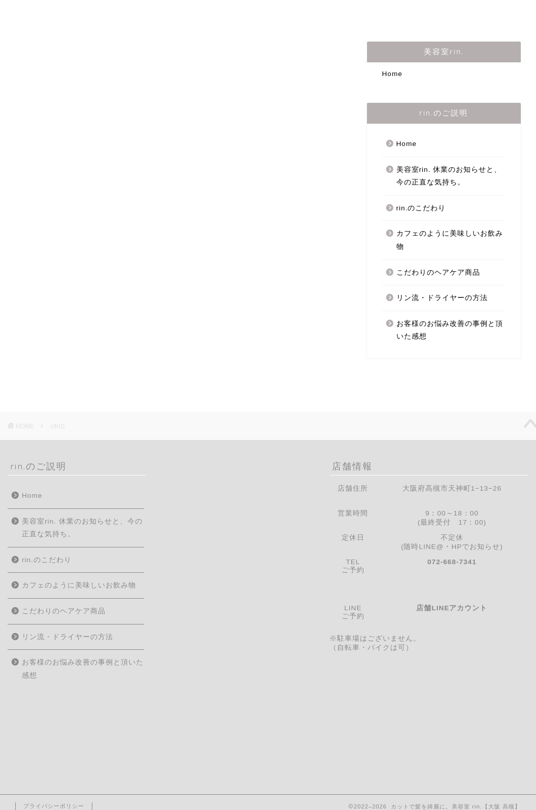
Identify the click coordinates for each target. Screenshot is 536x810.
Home (35, 13)
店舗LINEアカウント (451, 608)
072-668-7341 (452, 562)
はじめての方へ (101, 13)
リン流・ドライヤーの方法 (442, 298)
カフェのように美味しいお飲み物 (449, 240)
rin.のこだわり (248, 13)
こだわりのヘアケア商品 (438, 272)
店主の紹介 (175, 13)
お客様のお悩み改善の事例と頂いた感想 (449, 330)
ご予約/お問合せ (421, 13)
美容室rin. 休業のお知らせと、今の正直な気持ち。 (449, 176)
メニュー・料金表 (332, 13)
